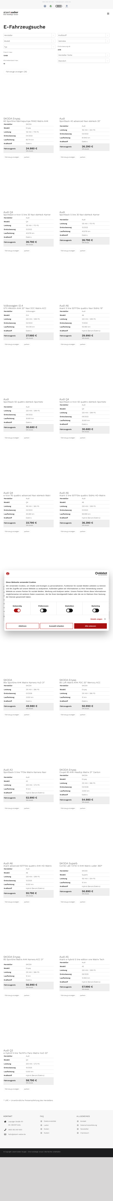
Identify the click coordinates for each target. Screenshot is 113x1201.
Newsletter (84, 1129)
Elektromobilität (50, 1121)
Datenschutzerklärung (88, 1125)
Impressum (84, 1133)
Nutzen (46, 1133)
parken (26, 157)
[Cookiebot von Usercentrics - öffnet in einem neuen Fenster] (97, 573)
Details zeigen (96, 619)
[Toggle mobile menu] (108, 13)
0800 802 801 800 (48, 2)
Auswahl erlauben (56, 626)
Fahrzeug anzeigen (12, 157)
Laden (46, 1125)
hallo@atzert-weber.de (63, 2)
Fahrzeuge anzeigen (16, 72)
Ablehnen (22, 626)
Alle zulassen (90, 626)
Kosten (46, 1129)
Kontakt (83, 1121)
